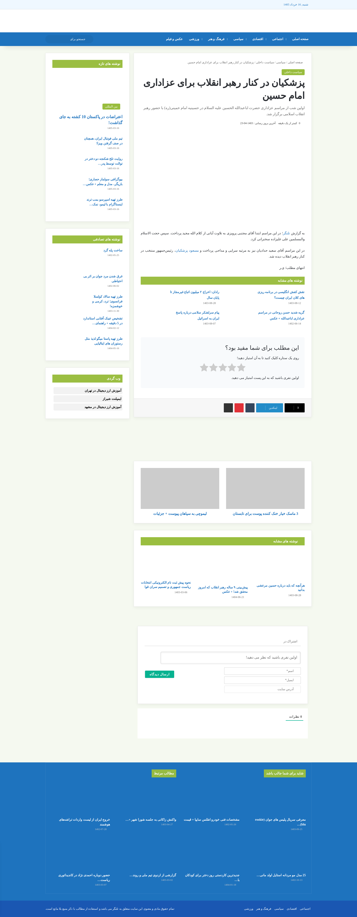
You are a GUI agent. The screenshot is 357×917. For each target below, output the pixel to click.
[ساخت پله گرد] (64, 259)
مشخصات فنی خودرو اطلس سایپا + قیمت (212, 819)
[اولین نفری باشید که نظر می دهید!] (231, 658)
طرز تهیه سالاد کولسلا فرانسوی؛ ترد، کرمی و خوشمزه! (107, 301)
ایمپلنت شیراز (112, 399)
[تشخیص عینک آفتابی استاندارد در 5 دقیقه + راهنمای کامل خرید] (64, 324)
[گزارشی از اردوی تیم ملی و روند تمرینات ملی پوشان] (146, 853)
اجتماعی (277, 39)
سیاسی (238, 39)
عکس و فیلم (174, 39)
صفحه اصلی (300, 39)
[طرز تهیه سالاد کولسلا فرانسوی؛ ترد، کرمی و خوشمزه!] (64, 302)
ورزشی (194, 39)
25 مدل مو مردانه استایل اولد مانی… (281, 875)
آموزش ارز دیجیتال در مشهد (102, 407)
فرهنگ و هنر (216, 39)
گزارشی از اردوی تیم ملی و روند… (153, 875)
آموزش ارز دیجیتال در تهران (103, 390)
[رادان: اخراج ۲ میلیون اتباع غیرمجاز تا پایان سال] (153, 297)
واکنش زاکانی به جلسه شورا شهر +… (150, 819)
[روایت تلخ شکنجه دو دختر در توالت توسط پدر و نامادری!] (64, 165)
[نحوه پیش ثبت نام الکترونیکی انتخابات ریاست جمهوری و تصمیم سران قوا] (166, 564)
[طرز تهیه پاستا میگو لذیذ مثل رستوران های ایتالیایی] (64, 344)
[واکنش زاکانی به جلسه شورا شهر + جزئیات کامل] (146, 798)
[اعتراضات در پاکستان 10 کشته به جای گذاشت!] (87, 92)
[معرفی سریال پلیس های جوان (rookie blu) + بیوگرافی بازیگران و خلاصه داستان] (276, 798)
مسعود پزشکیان (187, 250)
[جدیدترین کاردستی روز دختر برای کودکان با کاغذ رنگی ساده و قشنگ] (210, 853)
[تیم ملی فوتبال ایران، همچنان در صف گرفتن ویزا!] (64, 144)
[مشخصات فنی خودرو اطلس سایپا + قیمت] (210, 798)
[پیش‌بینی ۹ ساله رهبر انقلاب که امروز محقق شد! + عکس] (223, 566)
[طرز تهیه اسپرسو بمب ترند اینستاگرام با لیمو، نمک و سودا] (64, 205)
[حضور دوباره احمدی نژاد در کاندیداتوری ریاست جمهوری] (80, 853)
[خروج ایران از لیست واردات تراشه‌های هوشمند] (80, 798)
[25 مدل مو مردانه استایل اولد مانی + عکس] (276, 853)
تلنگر (286, 233)
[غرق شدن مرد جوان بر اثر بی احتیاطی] (64, 282)
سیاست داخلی (265, 62)
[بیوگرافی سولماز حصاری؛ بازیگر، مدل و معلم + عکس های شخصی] (64, 185)
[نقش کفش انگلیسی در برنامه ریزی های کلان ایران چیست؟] (238, 297)
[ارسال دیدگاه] (159, 674)
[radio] (241, 368)
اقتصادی (257, 39)
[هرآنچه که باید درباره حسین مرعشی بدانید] (280, 565)
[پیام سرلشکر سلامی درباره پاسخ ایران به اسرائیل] (153, 318)
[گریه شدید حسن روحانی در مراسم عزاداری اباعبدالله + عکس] (238, 318)
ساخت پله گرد (112, 250)
